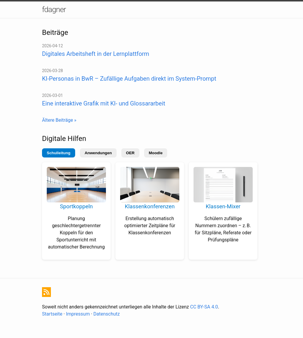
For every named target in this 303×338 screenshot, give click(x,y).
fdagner (54, 9)
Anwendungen (98, 153)
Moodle (156, 153)
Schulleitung (58, 153)
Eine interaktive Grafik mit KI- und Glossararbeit (103, 103)
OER (130, 153)
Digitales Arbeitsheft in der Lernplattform (95, 53)
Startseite (52, 314)
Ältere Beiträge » (59, 120)
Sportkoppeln (76, 206)
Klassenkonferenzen (150, 206)
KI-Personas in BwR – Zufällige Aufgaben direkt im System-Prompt (129, 78)
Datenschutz (107, 314)
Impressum (78, 314)
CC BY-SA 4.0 (204, 307)
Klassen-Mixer (223, 206)
